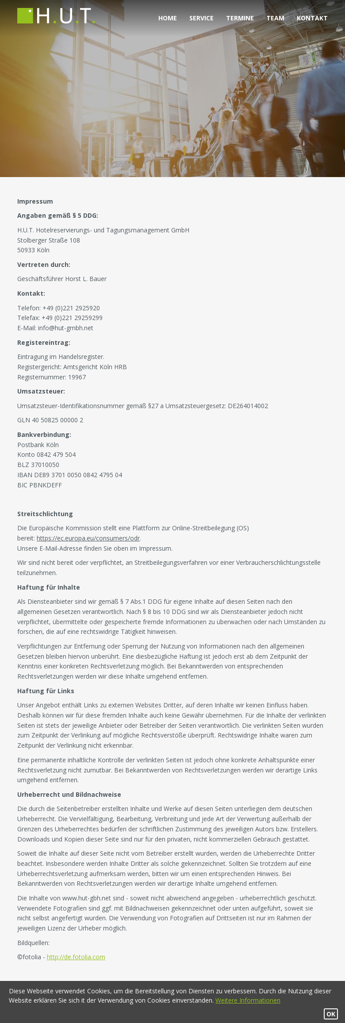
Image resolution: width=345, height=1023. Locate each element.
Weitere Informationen (247, 1000)
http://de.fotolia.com (76, 957)
